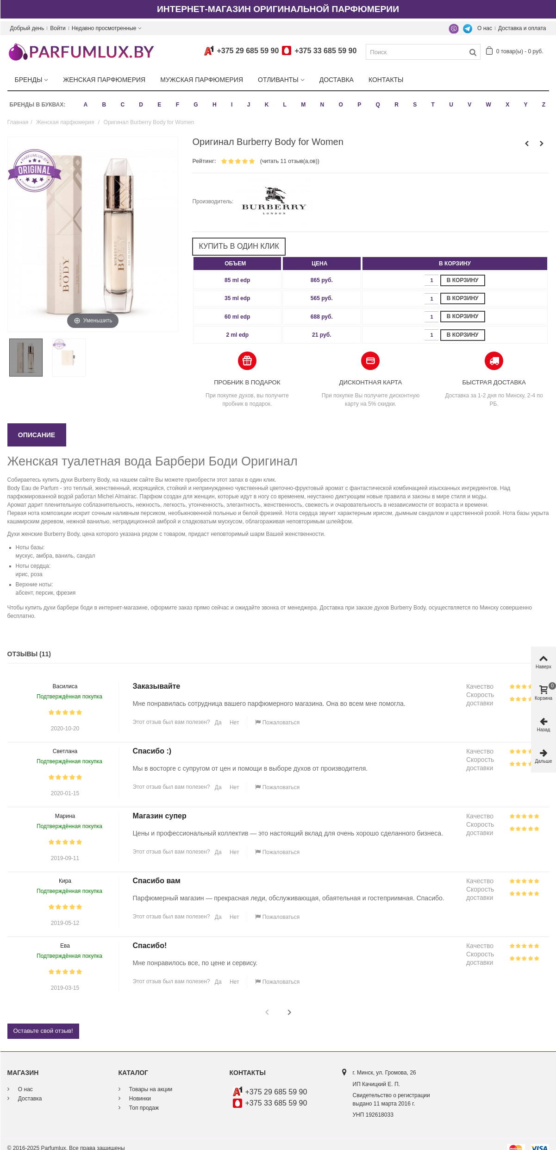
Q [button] (377, 100)
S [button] (413, 100)
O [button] (339, 100)
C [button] (121, 100)
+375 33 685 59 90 (276, 1094)
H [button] (213, 100)
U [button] (450, 100)
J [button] (247, 100)
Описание (36, 425)
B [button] (103, 100)
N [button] (321, 100)
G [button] (195, 100)
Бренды (29, 79)
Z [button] (542, 100)
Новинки (139, 1089)
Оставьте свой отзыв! (43, 1021)
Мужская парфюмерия (201, 79)
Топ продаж (143, 1098)
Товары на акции (150, 1079)
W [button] (487, 100)
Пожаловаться (277, 713)
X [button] (506, 100)
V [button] (468, 100)
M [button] (302, 100)
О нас (484, 28)
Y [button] (524, 100)
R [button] (395, 100)
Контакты (386, 79)
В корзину (463, 270)
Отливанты (278, 79)
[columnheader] (237, 254)
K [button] (265, 100)
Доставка (336, 79)
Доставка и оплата (522, 28)
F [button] (176, 100)
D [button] (140, 100)
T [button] (431, 100)
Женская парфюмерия (104, 79)
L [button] (283, 100)
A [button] (84, 100)
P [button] (358, 100)
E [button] (158, 100)
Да (217, 713)
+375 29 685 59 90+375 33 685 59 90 (278, 51)
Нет (233, 713)
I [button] (230, 100)
